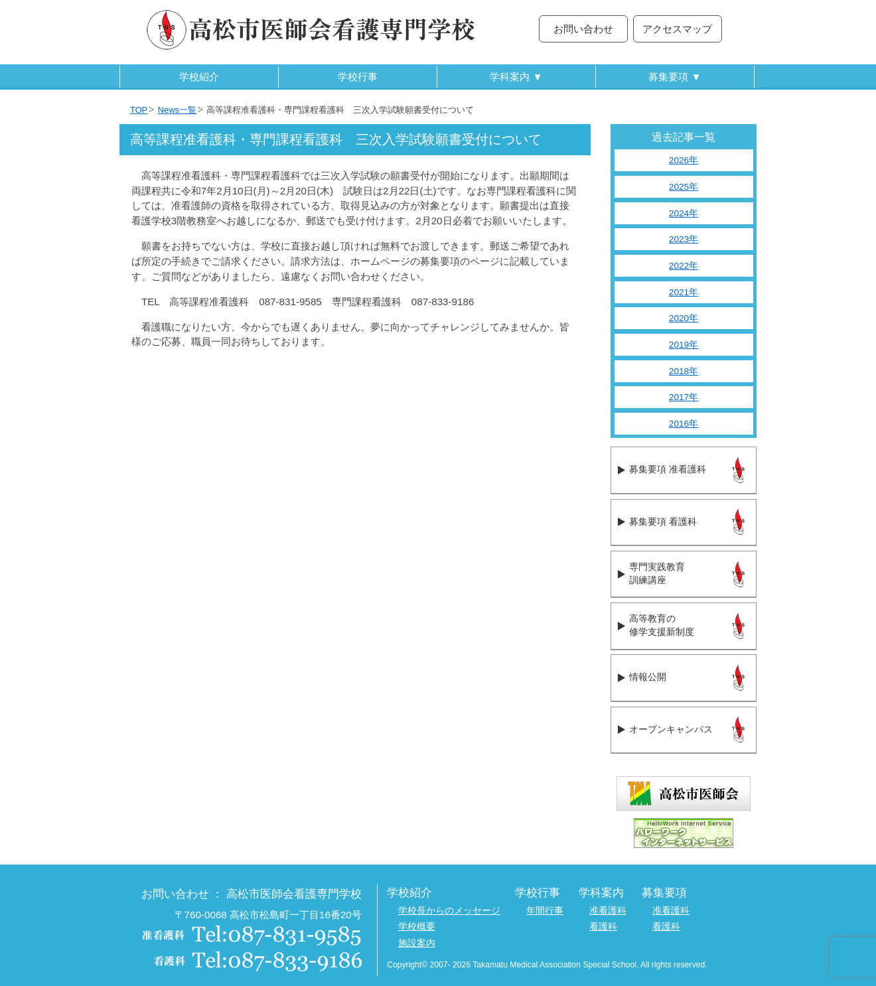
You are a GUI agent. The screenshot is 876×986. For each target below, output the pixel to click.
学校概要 (416, 927)
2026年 (683, 160)
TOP (138, 110)
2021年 (683, 292)
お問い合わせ (583, 29)
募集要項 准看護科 (667, 469)
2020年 (683, 318)
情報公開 (647, 677)
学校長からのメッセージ (449, 911)
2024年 (683, 213)
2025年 (683, 187)
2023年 (683, 239)
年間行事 (544, 911)
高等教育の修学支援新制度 (661, 626)
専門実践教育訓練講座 (657, 574)
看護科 (603, 927)
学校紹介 (199, 76)
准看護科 (607, 911)
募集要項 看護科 (662, 522)
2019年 (683, 345)
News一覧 (177, 110)
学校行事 (358, 76)
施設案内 (416, 943)
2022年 (683, 266)
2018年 (683, 371)
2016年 (683, 424)
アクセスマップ (677, 29)
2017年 (683, 397)
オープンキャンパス (671, 730)
